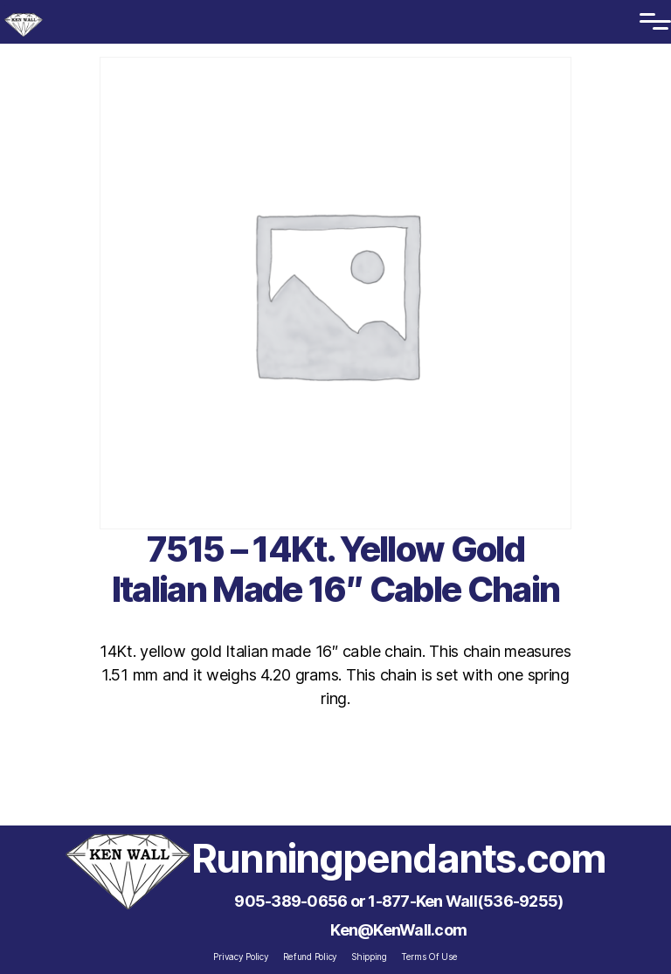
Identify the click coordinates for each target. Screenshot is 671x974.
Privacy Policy (240, 956)
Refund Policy (310, 956)
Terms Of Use (429, 956)
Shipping (369, 956)
